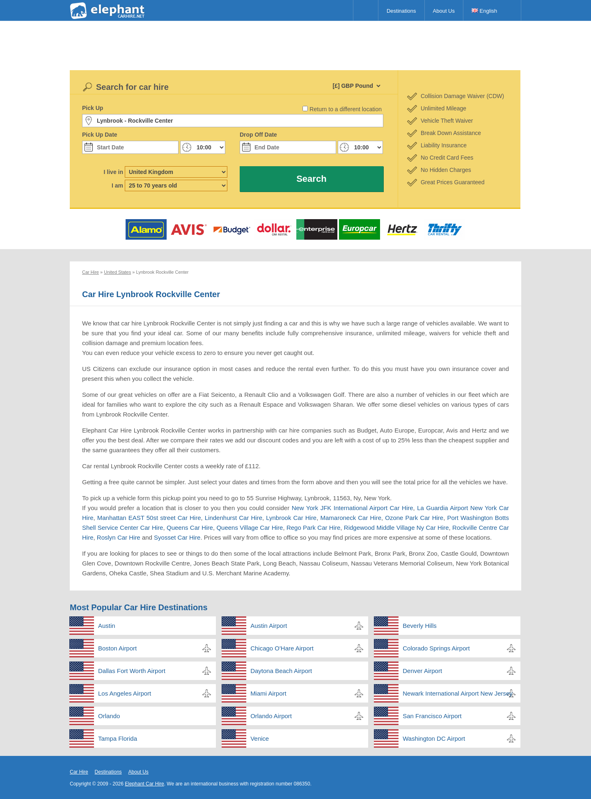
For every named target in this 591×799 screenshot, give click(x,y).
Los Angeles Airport (124, 693)
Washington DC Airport (434, 738)
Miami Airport (268, 693)
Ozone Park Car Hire (414, 517)
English (484, 11)
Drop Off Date (258, 134)
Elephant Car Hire (144, 784)
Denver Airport (422, 670)
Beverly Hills (420, 625)
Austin (106, 625)
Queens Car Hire (190, 527)
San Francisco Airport (432, 715)
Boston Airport (117, 648)
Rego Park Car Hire (313, 527)
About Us (444, 11)
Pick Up (92, 108)
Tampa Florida (117, 738)
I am (117, 185)
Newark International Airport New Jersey (458, 693)
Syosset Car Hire (177, 537)
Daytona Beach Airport (281, 670)
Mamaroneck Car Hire (350, 517)
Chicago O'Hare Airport (282, 648)
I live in (113, 172)
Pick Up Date (99, 134)
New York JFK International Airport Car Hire (352, 507)
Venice (259, 738)
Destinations (401, 11)
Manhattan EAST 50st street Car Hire (149, 517)
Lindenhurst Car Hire (233, 517)
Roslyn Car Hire (118, 537)
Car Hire (79, 772)
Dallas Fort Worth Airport (131, 670)
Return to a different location (345, 109)
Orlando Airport (271, 715)
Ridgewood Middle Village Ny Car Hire (396, 527)
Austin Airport (268, 625)
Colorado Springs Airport (436, 648)
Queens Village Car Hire (249, 527)
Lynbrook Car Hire (291, 517)
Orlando (109, 715)
